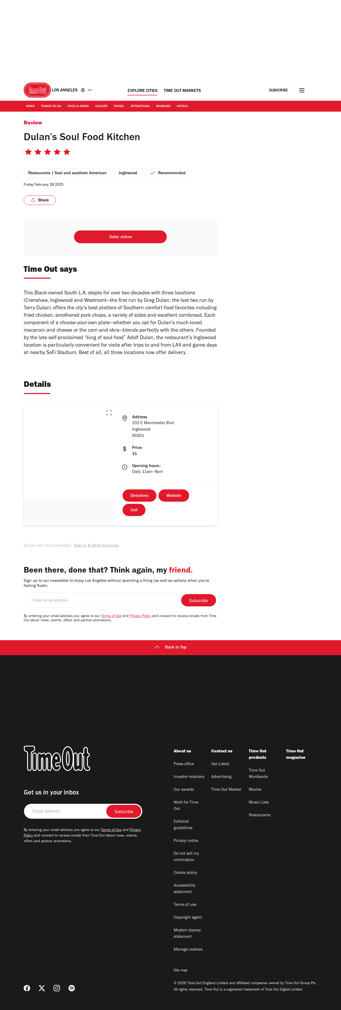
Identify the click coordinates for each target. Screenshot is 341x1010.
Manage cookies (188, 950)
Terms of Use (111, 616)
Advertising (221, 777)
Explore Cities (142, 91)
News (30, 106)
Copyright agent (188, 918)
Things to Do (51, 106)
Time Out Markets (182, 91)
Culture (101, 106)
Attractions (140, 106)
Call (134, 510)
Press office (184, 764)
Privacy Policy (140, 616)
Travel (119, 106)
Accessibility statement (185, 889)
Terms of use (185, 905)
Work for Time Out (186, 806)
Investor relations (189, 777)
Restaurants (259, 815)
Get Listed (220, 764)
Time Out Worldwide (258, 774)
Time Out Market (226, 790)
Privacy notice (186, 841)
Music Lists (259, 803)
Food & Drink (78, 106)
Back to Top (170, 647)
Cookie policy (185, 873)
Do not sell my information (186, 857)
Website (174, 496)
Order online (120, 237)
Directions (139, 496)
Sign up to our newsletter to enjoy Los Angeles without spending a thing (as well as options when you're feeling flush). (116, 583)
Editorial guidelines (183, 825)
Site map (180, 971)
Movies (255, 790)
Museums (163, 106)
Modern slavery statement (187, 933)
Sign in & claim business (96, 546)
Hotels (182, 106)
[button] (109, 413)
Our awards (184, 790)
